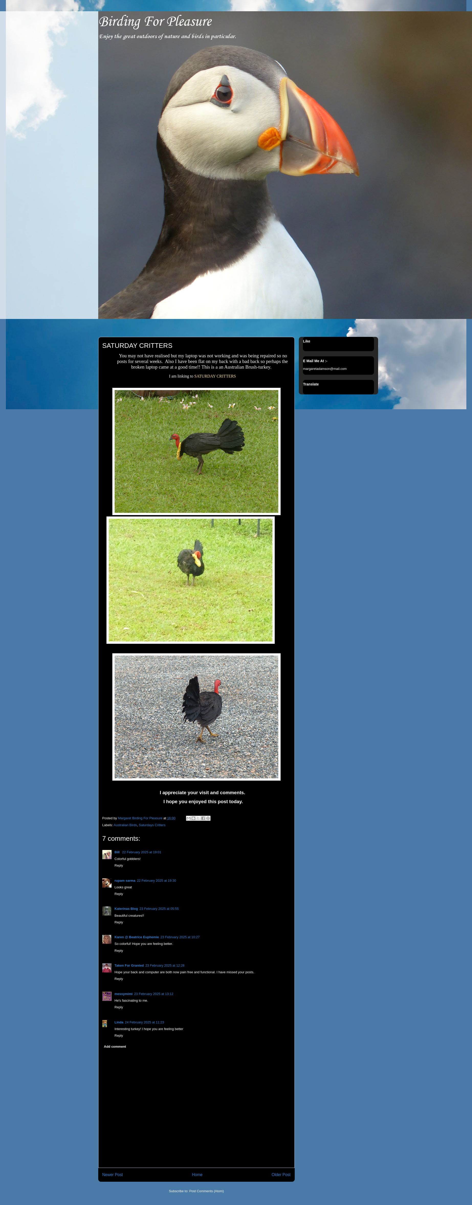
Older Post (281, 1175)
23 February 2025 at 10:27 (180, 937)
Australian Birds (125, 825)
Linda (119, 1022)
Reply (119, 865)
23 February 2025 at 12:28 (164, 965)
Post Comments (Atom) (206, 1191)
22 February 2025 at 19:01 (141, 852)
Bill (118, 852)
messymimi (124, 994)
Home (197, 1175)
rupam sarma (125, 880)
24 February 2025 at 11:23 (144, 1022)
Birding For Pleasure (154, 22)
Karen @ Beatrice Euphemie (137, 937)
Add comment (115, 1046)
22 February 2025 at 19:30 (156, 880)
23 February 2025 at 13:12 (153, 994)
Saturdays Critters (152, 825)
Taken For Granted (129, 965)
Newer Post (112, 1175)
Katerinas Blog (126, 909)
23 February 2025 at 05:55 (159, 909)
